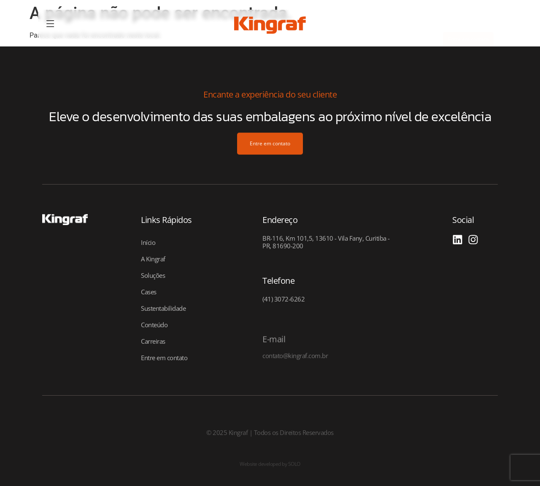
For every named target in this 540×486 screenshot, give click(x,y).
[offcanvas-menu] (50, 24)
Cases (149, 292)
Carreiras (153, 341)
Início (148, 242)
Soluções (153, 275)
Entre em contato (164, 357)
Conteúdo (154, 324)
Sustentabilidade (163, 308)
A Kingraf (153, 259)
